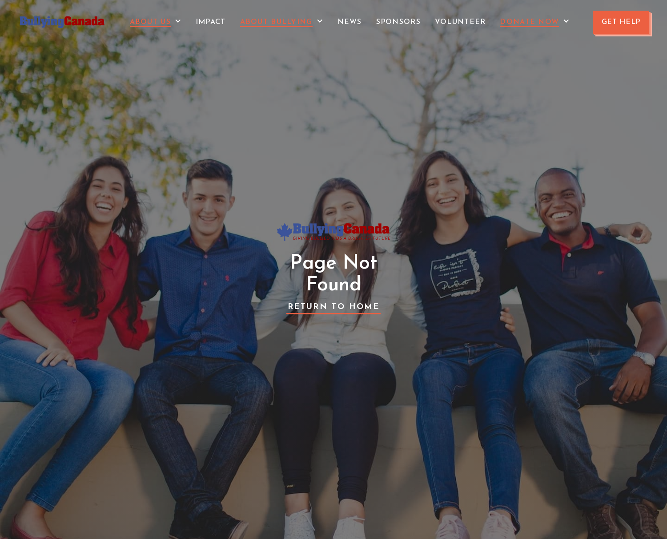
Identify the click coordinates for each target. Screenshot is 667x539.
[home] (62, 22)
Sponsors (398, 22)
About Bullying (276, 22)
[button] (155, 22)
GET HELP (621, 22)
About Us (150, 22)
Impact (211, 22)
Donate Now (529, 22)
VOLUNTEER (460, 22)
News (350, 22)
